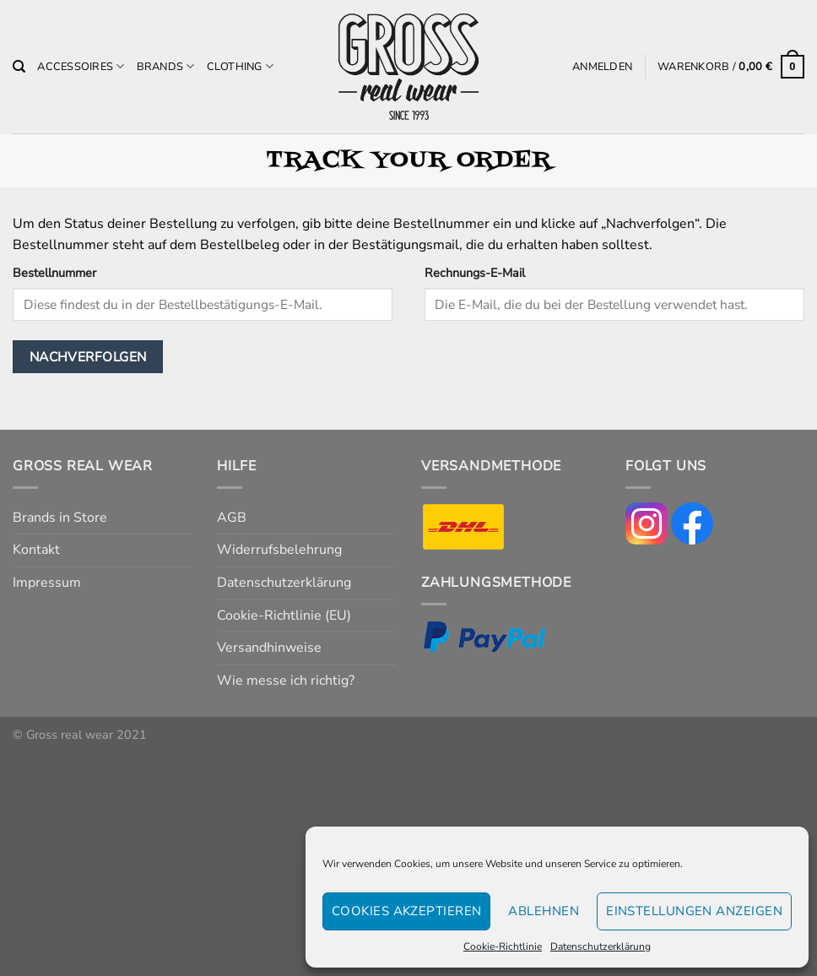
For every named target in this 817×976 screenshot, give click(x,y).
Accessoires (80, 66)
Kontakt (36, 549)
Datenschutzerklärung (600, 946)
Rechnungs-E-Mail (475, 272)
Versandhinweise (269, 647)
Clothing (240, 66)
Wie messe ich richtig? (285, 680)
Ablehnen (543, 911)
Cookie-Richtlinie (502, 946)
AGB (231, 517)
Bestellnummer (54, 272)
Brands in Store (60, 517)
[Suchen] (19, 67)
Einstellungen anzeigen (694, 911)
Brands (166, 66)
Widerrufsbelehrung (279, 549)
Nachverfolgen (88, 357)
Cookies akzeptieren (407, 911)
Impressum (47, 582)
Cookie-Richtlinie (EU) (284, 615)
